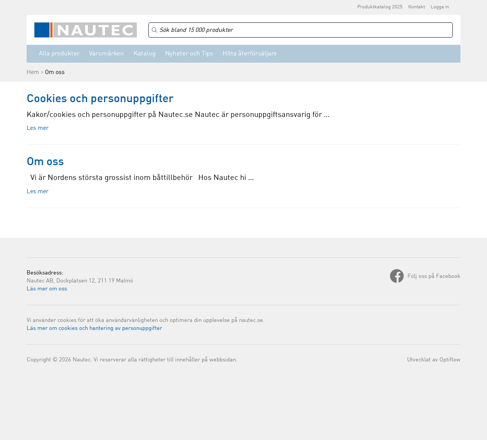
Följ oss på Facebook (433, 276)
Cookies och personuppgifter (100, 99)
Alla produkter (59, 53)
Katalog (145, 53)
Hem (33, 72)
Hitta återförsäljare (250, 53)
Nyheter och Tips (189, 53)
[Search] (300, 30)
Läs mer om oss (47, 289)
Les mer (38, 128)
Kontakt (416, 7)
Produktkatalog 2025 (380, 7)
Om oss (45, 162)
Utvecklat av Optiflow (433, 360)
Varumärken (106, 53)
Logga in (440, 7)
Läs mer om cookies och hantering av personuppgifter (94, 328)
